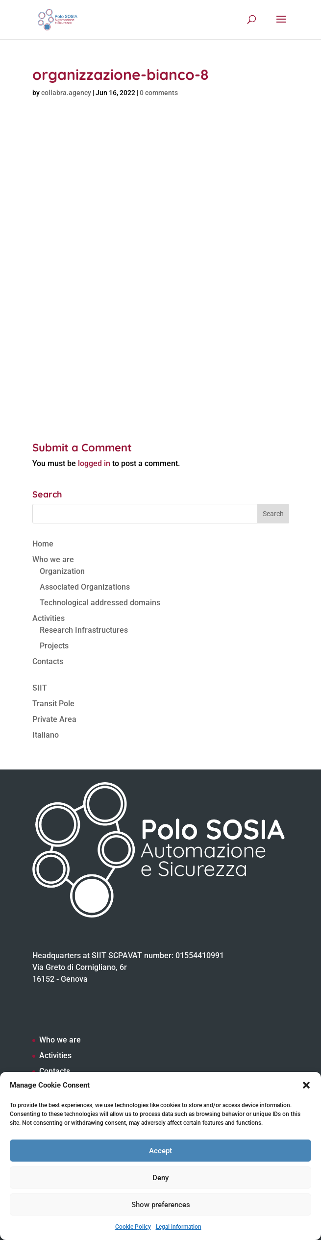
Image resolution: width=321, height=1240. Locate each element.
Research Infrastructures (84, 630)
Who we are (53, 559)
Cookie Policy (133, 1226)
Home (42, 543)
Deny (160, 1177)
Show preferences (160, 1204)
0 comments (159, 93)
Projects (54, 645)
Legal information (178, 1226)
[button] (306, 1085)
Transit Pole (53, 703)
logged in (94, 463)
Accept (160, 1150)
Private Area (54, 719)
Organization (62, 571)
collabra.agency (66, 93)
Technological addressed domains (100, 602)
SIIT (39, 688)
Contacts (47, 661)
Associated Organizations (85, 587)
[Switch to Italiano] (160, 735)
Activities (48, 618)
